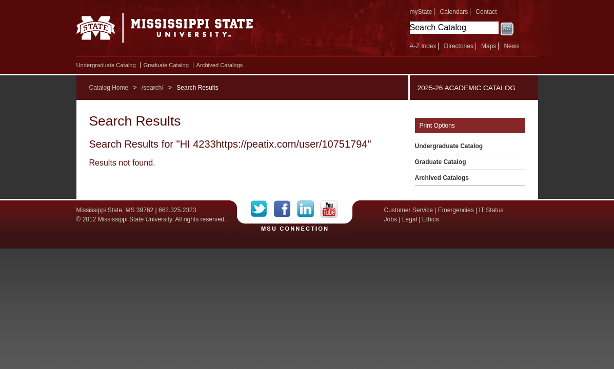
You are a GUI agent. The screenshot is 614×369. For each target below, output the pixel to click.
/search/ (153, 87)
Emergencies (456, 210)
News (511, 46)
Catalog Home (109, 87)
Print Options (437, 125)
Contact (486, 11)
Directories (458, 46)
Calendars (454, 11)
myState (421, 11)
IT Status (491, 210)
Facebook (285, 209)
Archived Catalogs (219, 65)
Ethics (430, 219)
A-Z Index (423, 46)
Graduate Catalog (166, 65)
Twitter (262, 209)
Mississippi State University (164, 30)
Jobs (390, 219)
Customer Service (408, 210)
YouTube (329, 209)
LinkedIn (308, 209)
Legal (409, 219)
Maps (488, 46)
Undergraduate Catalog (106, 65)
